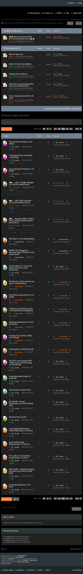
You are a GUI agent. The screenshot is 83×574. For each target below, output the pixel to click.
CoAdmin (14, 100)
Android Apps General (15, 115)
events (20, 210)
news (26, 230)
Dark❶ (57, 54)
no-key (22, 194)
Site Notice (30, 77)
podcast (22, 232)
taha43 (16, 147)
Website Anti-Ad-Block (18, 74)
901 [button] (71, 129)
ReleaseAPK (76, 109)
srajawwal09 (18, 286)
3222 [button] (77, 129)
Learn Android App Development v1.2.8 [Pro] (19, 443)
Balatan (17, 187)
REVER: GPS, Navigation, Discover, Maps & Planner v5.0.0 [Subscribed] (21, 252)
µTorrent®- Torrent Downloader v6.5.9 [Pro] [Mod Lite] (21, 403)
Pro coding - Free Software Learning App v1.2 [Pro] (20, 457)
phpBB (11, 558)
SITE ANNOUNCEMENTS (18, 42)
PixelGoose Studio (23, 562)
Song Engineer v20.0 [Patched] (21, 349)
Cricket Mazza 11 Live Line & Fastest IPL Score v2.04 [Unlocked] (20, 268)
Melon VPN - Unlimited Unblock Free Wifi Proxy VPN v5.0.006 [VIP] (21, 471)
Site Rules (30, 58)
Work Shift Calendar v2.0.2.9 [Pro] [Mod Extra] (20, 202)
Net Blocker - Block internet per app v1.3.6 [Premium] (22, 282)
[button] (44, 129)
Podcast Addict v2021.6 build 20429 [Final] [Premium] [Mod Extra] (21, 221)
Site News (30, 42)
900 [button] (67, 129)
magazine (19, 230)
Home (4, 549)
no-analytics (14, 194)
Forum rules (7, 122)
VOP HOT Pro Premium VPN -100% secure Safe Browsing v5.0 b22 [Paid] (20, 363)
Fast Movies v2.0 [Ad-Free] (19, 390)
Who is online (8, 517)
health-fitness (20, 192)
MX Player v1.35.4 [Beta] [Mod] (21, 239)
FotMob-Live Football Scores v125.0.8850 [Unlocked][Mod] (21, 309)
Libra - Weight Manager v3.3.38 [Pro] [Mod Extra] (21, 183)
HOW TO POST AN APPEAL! (20, 64)
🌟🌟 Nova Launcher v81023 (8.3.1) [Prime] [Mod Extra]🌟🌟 (22, 38)
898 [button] (59, 129)
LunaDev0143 (19, 242)
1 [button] (50, 129)
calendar (12, 210)
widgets (12, 212)
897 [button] (55, 129)
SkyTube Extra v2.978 (17, 417)
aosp (11, 192)
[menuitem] (79, 3)
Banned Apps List (16, 54)
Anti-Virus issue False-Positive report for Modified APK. (21, 85)
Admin (13, 41)
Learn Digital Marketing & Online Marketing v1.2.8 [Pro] (21, 430)
